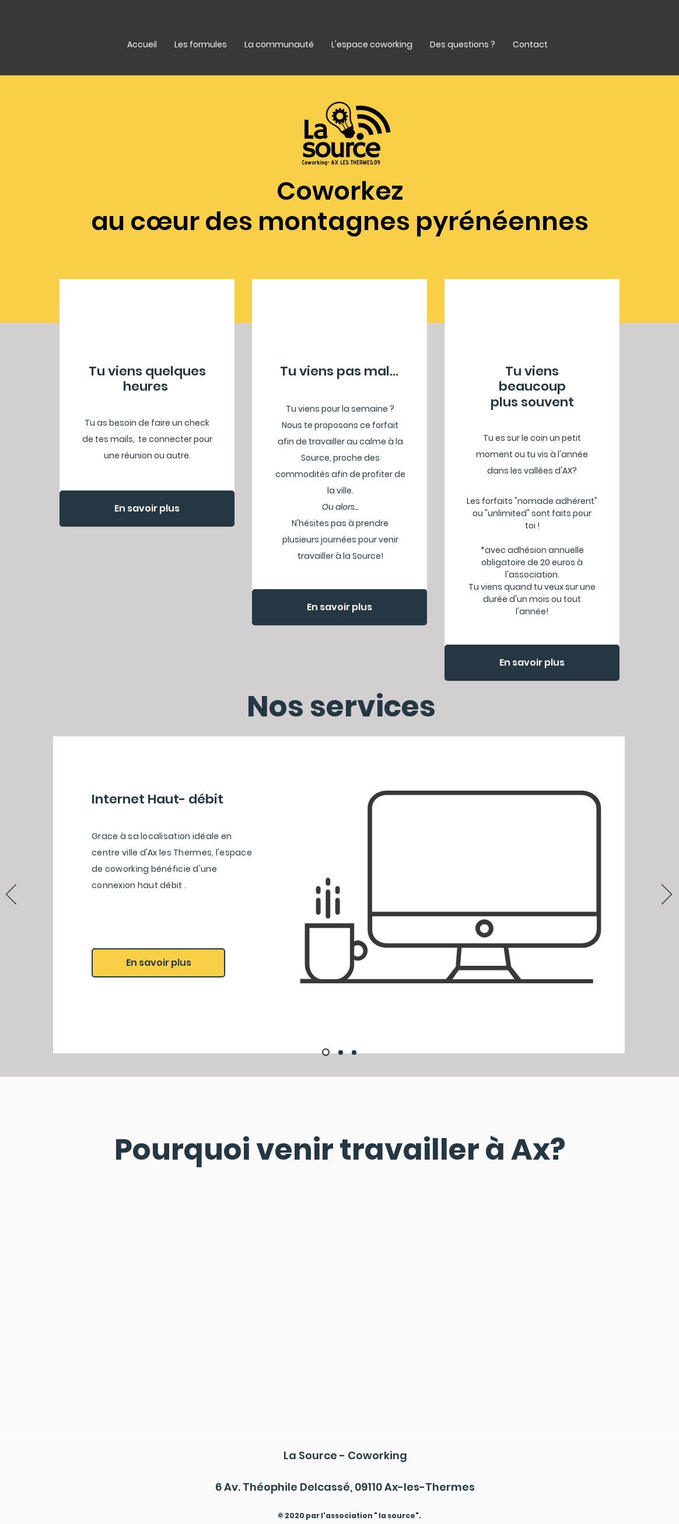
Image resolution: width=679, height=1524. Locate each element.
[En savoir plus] (147, 508)
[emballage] (340, 1052)
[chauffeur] (326, 1052)
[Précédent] (11, 895)
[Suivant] (667, 895)
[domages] (354, 1052)
